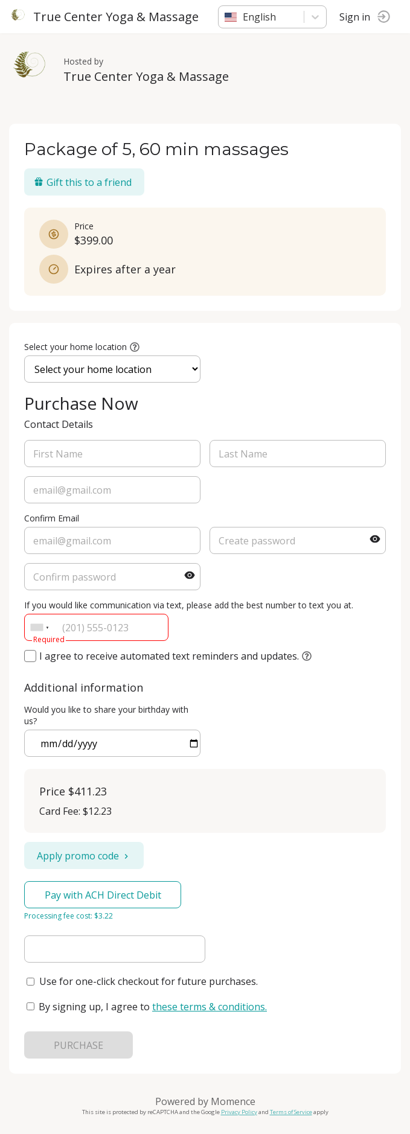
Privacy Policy (239, 1112)
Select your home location (75, 346)
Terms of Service (291, 1112)
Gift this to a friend (83, 182)
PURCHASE (78, 1045)
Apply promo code (84, 855)
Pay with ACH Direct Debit (103, 895)
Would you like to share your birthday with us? (106, 715)
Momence (233, 1101)
